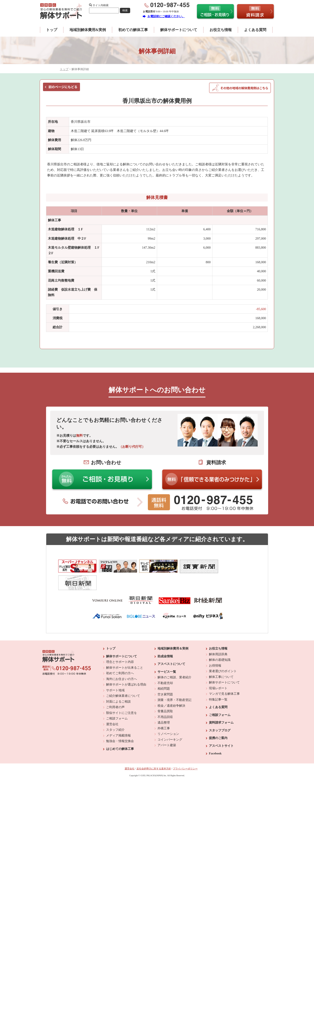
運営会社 (112, 708)
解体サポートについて (178, 30)
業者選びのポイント (223, 654)
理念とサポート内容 (120, 645)
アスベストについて (171, 647)
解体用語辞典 (218, 638)
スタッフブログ (220, 714)
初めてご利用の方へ (120, 657)
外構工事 (164, 712)
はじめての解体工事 (120, 732)
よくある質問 (255, 30)
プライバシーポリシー (185, 752)
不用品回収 (165, 700)
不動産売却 (165, 666)
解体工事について (221, 660)
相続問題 (164, 672)
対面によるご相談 (118, 685)
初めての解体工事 (133, 30)
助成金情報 (165, 640)
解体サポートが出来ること (124, 651)
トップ (51, 30)
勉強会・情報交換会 (120, 724)
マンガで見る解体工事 (224, 677)
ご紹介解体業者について (123, 679)
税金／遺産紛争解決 (171, 689)
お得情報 (215, 649)
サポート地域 (115, 674)
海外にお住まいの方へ (121, 662)
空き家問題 (165, 678)
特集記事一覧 (218, 683)
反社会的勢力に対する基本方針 (154, 752)
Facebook (215, 737)
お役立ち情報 (221, 30)
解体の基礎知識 (220, 643)
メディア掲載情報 (118, 719)
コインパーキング (170, 723)
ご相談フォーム (117, 702)
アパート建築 (167, 729)
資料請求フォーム (221, 706)
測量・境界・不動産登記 (174, 683)
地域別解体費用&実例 (88, 30)
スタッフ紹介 (115, 713)
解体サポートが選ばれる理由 (126, 668)
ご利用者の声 (115, 690)
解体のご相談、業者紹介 (174, 661)
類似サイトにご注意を (121, 696)
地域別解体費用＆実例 (173, 632)
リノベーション (168, 717)
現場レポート (218, 672)
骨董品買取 (165, 695)
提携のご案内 (218, 721)
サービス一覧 (167, 655)
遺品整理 (164, 706)
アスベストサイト (221, 729)
